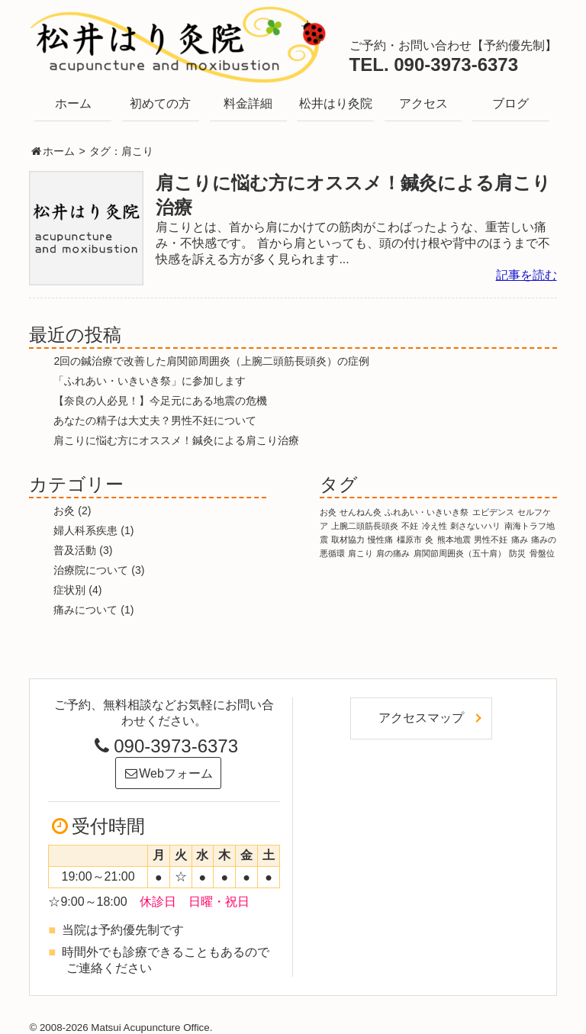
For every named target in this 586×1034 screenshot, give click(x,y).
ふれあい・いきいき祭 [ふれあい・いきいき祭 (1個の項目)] (426, 512)
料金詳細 (248, 103)
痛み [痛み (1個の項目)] (519, 539)
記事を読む (526, 275)
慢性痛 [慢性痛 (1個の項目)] (380, 539)
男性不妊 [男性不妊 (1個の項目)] (490, 539)
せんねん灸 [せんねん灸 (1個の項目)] (361, 512)
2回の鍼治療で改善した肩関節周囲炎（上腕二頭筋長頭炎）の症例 (211, 361)
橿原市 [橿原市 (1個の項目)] (409, 539)
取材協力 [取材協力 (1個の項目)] (348, 539)
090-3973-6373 (164, 746)
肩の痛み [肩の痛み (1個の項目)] (393, 553)
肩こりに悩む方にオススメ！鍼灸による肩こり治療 (176, 440)
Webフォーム (168, 773)
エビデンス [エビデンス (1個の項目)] (493, 512)
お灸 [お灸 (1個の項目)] (328, 512)
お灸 (64, 510)
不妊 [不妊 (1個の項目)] (409, 525)
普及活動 (74, 550)
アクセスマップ (421, 717)
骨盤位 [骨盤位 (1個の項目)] (542, 553)
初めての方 (160, 103)
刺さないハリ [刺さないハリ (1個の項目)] (475, 525)
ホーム (73, 103)
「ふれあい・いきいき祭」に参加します (149, 381)
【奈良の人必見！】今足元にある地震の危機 (160, 401)
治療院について (90, 570)
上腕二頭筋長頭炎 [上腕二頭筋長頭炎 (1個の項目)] (364, 525)
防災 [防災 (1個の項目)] (517, 553)
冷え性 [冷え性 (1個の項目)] (434, 525)
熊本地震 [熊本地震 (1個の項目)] (454, 539)
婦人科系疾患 (85, 530)
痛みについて (85, 610)
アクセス (423, 103)
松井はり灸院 (335, 103)
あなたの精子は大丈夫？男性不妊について (154, 420)
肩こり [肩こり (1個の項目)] (360, 553)
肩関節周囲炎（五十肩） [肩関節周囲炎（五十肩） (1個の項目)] (460, 553)
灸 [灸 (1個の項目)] (429, 539)
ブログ (510, 103)
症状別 (69, 590)
